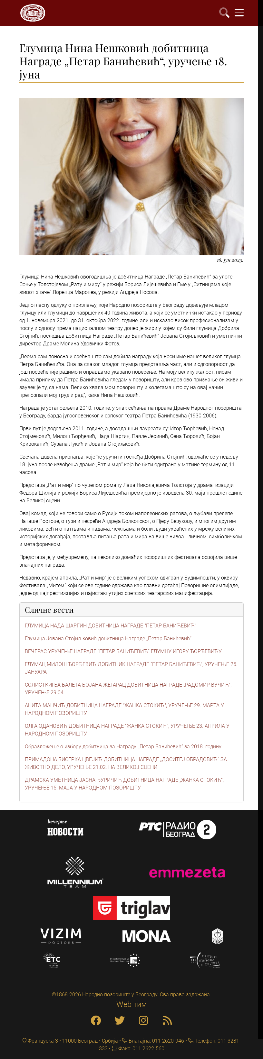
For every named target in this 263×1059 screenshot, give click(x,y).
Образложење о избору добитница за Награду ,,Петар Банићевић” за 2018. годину (123, 747)
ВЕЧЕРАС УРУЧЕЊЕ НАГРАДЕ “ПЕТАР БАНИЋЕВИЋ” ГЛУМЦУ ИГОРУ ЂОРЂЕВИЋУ (123, 651)
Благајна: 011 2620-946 (155, 1041)
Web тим (131, 1004)
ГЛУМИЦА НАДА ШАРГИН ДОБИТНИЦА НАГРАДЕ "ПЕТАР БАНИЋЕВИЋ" (110, 626)
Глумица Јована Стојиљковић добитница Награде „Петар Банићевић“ (108, 638)
